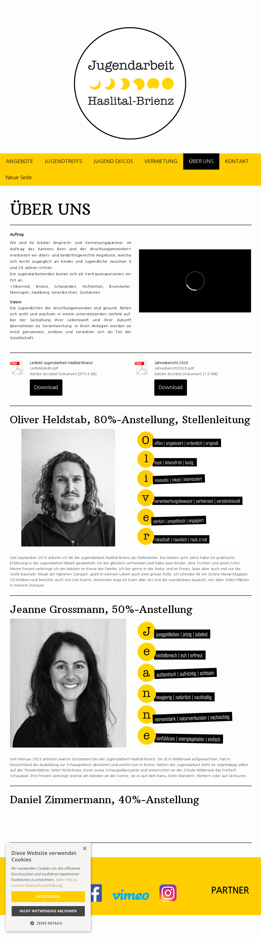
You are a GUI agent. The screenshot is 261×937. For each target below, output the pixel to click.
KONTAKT (237, 161)
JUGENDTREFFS (63, 161)
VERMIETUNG (161, 161)
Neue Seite (19, 177)
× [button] (84, 849)
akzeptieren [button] (48, 896)
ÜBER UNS (201, 161)
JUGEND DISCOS (113, 161)
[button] (48, 923)
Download (46, 387)
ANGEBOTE (19, 161)
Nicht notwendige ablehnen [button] (48, 911)
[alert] (48, 887)
